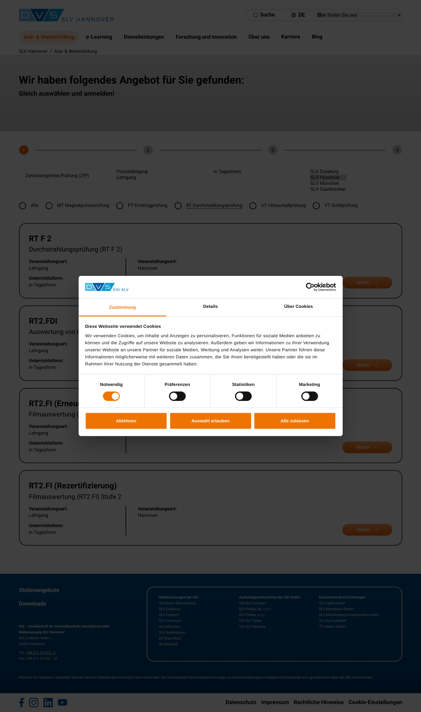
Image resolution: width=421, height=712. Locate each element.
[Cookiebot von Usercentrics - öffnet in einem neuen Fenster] (310, 287)
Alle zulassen (295, 420)
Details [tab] (210, 306)
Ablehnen (126, 420)
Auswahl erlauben (211, 420)
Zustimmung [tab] (122, 307)
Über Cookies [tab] (298, 306)
